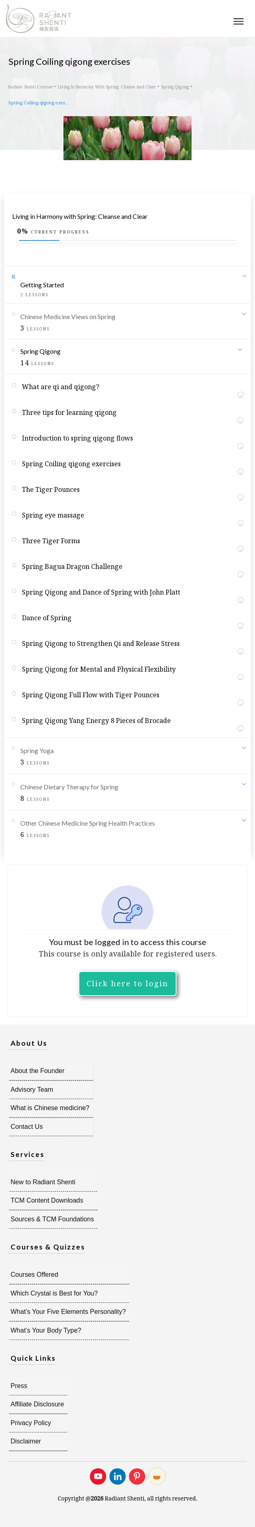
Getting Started (42, 285)
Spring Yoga (37, 750)
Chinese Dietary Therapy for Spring (69, 787)
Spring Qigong (40, 351)
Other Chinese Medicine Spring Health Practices (87, 823)
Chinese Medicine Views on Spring (68, 316)
